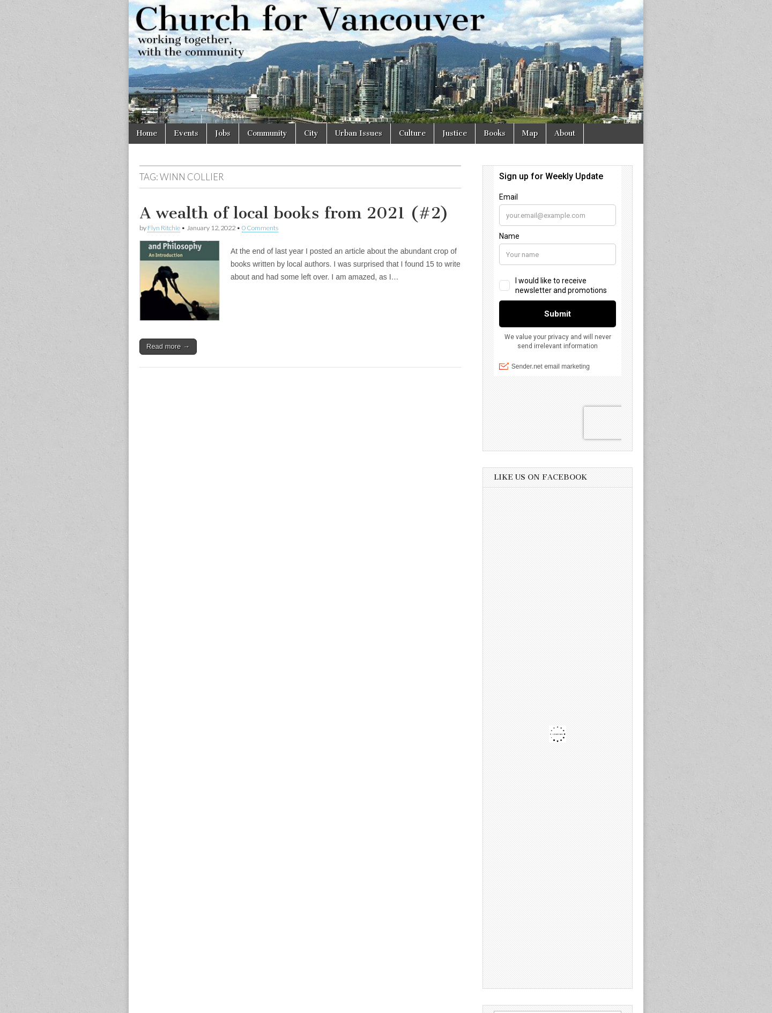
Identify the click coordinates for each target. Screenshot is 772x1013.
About (564, 133)
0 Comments (260, 228)
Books (495, 133)
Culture (412, 133)
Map (530, 133)
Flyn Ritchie (163, 228)
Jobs (223, 133)
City (311, 133)
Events (186, 133)
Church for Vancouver (221, 1001)
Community (267, 133)
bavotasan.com (609, 1001)
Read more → (168, 346)
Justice (454, 133)
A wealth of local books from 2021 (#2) (294, 213)
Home (147, 133)
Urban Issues (358, 133)
